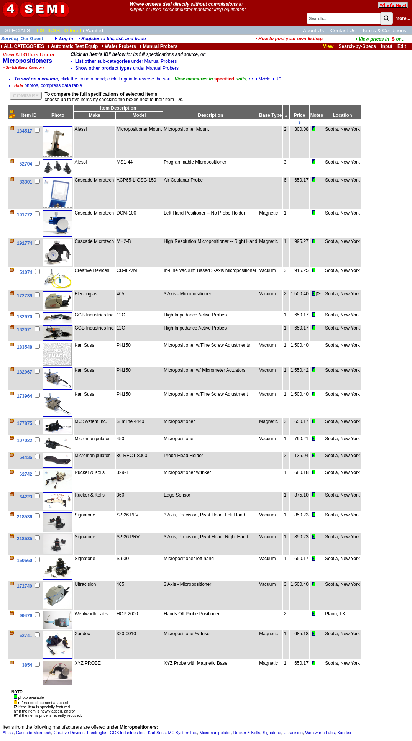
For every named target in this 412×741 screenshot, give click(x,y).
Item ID (29, 115)
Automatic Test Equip (73, 46)
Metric (263, 79)
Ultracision (293, 732)
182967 (24, 372)
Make (94, 115)
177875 (24, 423)
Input (386, 46)
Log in (66, 38)
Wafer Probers (119, 46)
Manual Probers (158, 46)
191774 (24, 243)
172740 (24, 586)
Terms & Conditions (384, 30)
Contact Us (343, 30)
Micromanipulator (215, 732)
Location (342, 115)
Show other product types (125, 68)
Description (210, 115)
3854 (27, 665)
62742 (26, 474)
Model (139, 115)
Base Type (270, 115)
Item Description (118, 108)
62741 (26, 635)
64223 (26, 497)
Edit (402, 46)
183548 (24, 347)
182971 (24, 330)
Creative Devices (69, 732)
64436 (26, 457)
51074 (26, 272)
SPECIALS (17, 30)
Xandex (344, 732)
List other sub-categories (124, 61)
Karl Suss (157, 732)
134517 (24, 131)
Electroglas (97, 732)
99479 (26, 615)
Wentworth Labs (320, 732)
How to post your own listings (289, 38)
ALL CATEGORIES (22, 46)
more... (402, 18)
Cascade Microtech (33, 732)
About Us (313, 30)
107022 (24, 440)
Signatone (272, 732)
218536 (24, 517)
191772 (24, 215)
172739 (24, 295)
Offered (72, 30)
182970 (24, 317)
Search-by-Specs (357, 46)
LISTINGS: (49, 30)
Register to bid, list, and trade (113, 38)
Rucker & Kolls (246, 732)
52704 (26, 164)
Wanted (94, 30)
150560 (24, 560)
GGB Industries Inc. (128, 732)
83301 (26, 182)
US (276, 79)
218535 (24, 538)
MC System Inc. (182, 732)
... (381, 39)
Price (299, 115)
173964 (24, 396)
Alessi (8, 732)
